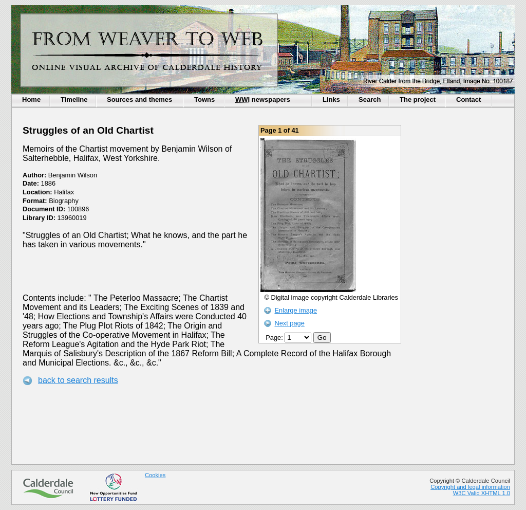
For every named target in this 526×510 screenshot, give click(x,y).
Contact (468, 99)
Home (31, 99)
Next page (289, 323)
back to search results (78, 380)
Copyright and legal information (470, 487)
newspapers (262, 99)
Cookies (155, 475)
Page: (289, 337)
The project (418, 99)
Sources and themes (139, 99)
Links (331, 99)
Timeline (74, 99)
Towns (204, 99)
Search (370, 99)
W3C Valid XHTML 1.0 (481, 493)
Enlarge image (295, 310)
